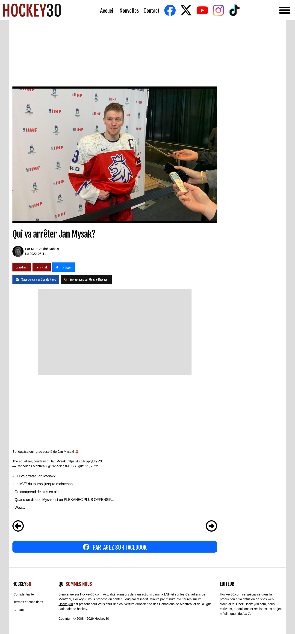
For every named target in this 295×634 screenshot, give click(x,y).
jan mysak (41, 267)
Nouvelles (129, 10)
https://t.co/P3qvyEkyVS (85, 461)
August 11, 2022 (86, 466)
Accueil (107, 10)
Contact (151, 10)
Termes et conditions (28, 602)
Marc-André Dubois (45, 249)
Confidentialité (23, 594)
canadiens (22, 267)
